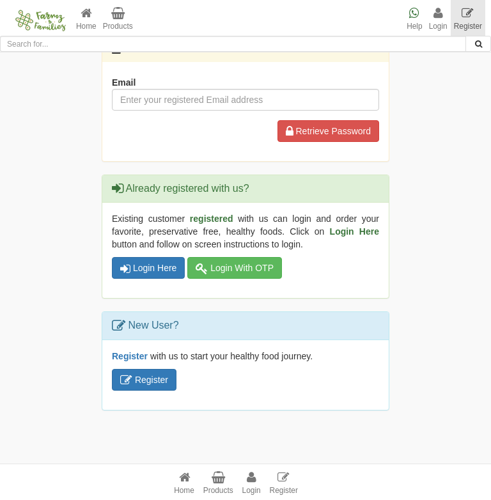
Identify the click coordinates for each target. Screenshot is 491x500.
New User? (145, 325)
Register (144, 380)
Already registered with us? (180, 188)
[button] (86, 18)
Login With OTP (235, 268)
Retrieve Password (328, 131)
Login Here (148, 268)
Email (124, 82)
